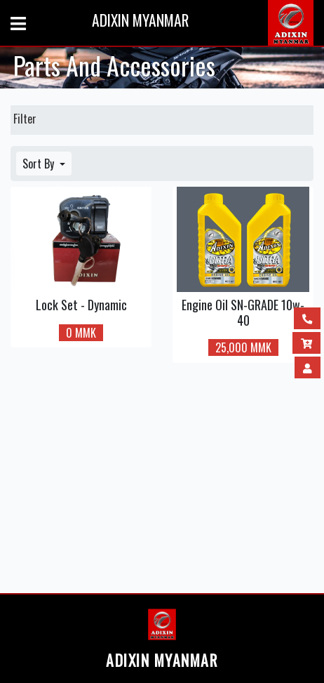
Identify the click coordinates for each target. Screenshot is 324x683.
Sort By (39, 163)
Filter (24, 118)
